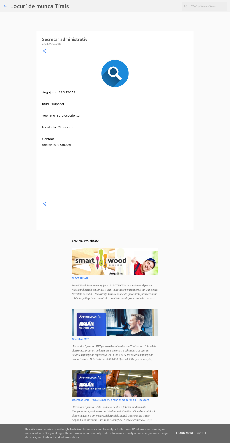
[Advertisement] (115, 173)
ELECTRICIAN (80, 278)
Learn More (185, 433)
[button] (44, 51)
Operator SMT (80, 339)
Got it (201, 433)
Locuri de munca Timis (39, 6)
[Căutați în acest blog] (208, 6)
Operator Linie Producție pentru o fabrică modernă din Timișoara (110, 400)
